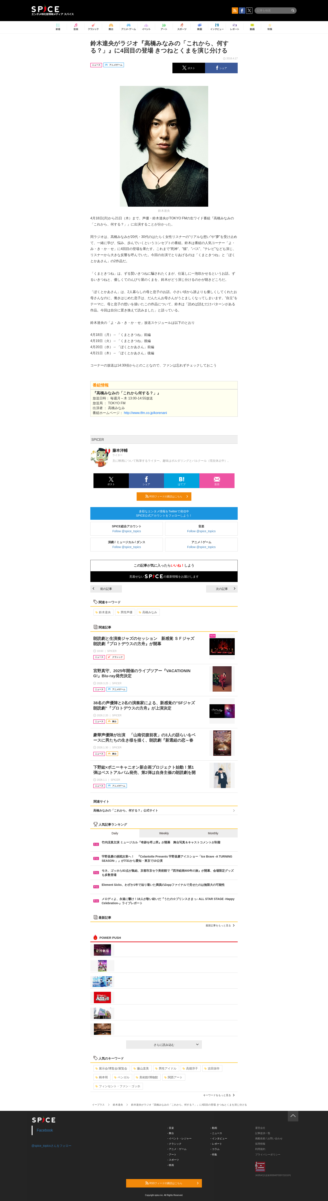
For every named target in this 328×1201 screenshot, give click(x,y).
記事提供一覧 (262, 1133)
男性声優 (124, 612)
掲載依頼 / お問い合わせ (269, 1138)
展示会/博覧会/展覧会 (111, 1068)
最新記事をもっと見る (220, 925)
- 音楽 (170, 1127)
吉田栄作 (212, 1068)
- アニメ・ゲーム (177, 1149)
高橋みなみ (148, 612)
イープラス (98, 1104)
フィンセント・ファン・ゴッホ (117, 1086)
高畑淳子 (190, 1068)
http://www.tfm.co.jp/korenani (145, 413)
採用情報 (260, 1143)
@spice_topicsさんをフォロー (51, 1145)
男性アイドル (165, 1068)
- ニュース (216, 1133)
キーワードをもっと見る (219, 1095)
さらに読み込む (176, 1044)
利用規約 (260, 1149)
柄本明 (101, 1077)
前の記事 (102, 588)
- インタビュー (219, 1138)
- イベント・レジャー (179, 1138)
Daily (115, 833)
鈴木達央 (103, 612)
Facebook (45, 1130)
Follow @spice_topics (126, 531)
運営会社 (260, 1127)
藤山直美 (141, 1068)
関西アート (173, 1077)
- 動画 (214, 1127)
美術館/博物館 (147, 1077)
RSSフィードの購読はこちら (166, 496)
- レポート (216, 1143)
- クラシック (174, 1143)
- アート (171, 1154)
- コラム (215, 1149)
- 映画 (170, 1165)
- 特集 (214, 1154)
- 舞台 (170, 1133)
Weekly (164, 833)
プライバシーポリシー (267, 1154)
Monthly (213, 833)
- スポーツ (173, 1159)
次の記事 (225, 588)
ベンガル (121, 1077)
